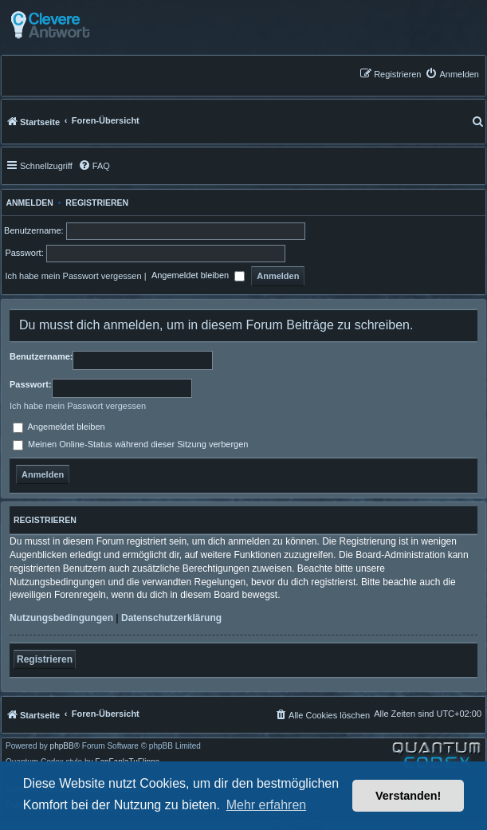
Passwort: (31, 384)
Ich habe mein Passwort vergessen (73, 276)
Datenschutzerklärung (171, 617)
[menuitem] (452, 74)
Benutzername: (41, 356)
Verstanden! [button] (408, 795)
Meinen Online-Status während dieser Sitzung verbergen (130, 444)
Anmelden (27, 202)
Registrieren (96, 202)
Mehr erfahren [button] (266, 805)
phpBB (62, 746)
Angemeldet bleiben (198, 276)
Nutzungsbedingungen (61, 617)
